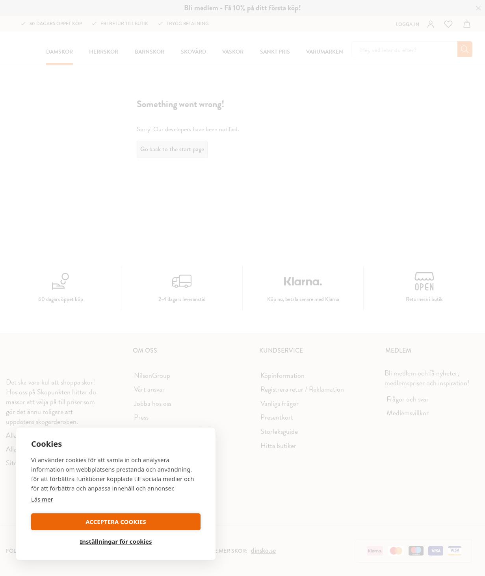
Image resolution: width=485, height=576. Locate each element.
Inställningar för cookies (159, 539)
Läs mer (42, 516)
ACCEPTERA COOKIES (72, 539)
